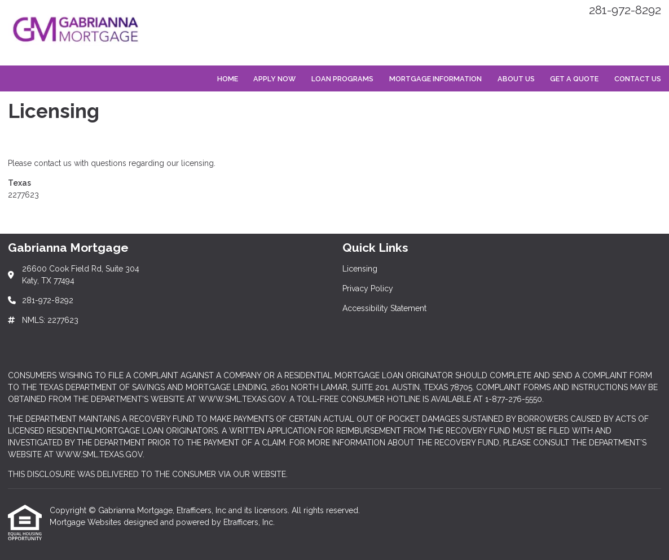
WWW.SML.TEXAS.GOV (242, 399)
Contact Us (637, 79)
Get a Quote (574, 79)
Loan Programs (342, 79)
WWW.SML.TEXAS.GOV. (100, 454)
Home (227, 79)
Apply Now (274, 79)
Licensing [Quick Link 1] (359, 268)
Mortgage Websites (87, 522)
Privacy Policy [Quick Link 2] (367, 288)
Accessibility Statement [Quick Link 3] (384, 308)
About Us (516, 79)
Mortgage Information (435, 79)
